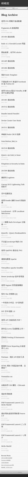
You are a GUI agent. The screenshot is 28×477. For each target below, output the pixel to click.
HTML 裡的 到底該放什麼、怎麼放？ (13, 367)
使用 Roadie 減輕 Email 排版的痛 (13, 201)
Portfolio (13, 307)
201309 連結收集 (8, 171)
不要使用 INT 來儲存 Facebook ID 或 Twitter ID (13, 83)
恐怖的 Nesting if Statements (12, 337)
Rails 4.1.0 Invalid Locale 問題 (13, 44)
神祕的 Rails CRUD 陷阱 (10, 134)
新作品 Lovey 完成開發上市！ (13, 329)
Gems (7, 32)
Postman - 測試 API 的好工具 (12, 357)
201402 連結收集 (8, 68)
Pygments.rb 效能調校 (10, 28)
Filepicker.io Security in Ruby (13, 164)
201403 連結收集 (8, 61)
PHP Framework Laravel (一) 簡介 (13, 436)
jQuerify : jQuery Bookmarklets (13, 233)
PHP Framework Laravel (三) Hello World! (12, 404)
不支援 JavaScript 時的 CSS (12, 242)
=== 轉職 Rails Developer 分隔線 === (13, 223)
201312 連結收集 (8, 107)
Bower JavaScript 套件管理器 (12, 276)
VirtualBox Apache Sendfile (12, 268)
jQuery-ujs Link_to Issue (11, 155)
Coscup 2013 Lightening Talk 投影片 (13, 185)
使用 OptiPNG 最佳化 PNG (11, 250)
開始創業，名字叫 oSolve (11, 52)
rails (7, 159)
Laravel (8, 409)
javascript (8, 237)
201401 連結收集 (8, 100)
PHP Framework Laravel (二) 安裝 (13, 425)
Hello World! (6, 446)
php (11, 324)
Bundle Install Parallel (10, 114)
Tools (14, 217)
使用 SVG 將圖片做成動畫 (11, 21)
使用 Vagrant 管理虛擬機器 (12, 285)
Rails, (11, 32)
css (7, 246)
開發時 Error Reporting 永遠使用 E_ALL (13, 347)
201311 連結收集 (8, 127)
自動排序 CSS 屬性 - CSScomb (13, 385)
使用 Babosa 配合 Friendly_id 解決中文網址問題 (14, 92)
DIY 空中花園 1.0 (8, 311)
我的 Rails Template (9, 75)
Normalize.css (6, 376)
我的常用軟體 (6, 394)
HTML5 (8, 307)
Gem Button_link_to (9, 141)
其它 (11, 298)
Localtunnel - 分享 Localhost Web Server (13, 212)
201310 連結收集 (8, 148)
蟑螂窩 (5, 3)
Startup (8, 56)
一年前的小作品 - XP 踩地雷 (12, 303)
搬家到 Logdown (7, 177)
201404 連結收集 (8, 37)
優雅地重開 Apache (9, 259)
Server (11, 217)
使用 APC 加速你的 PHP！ (11, 320)
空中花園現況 (6, 193)
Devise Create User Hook (11, 120)
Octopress (20, 472)
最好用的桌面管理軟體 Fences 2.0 (13, 414)
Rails (7, 48)
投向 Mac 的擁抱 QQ (9, 294)
